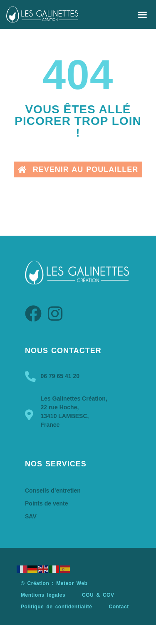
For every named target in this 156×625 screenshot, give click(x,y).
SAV (31, 516)
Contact (119, 607)
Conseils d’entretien (53, 490)
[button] (142, 14)
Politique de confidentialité (56, 607)
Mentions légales (43, 595)
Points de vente (46, 503)
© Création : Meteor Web (54, 583)
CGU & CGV (98, 595)
